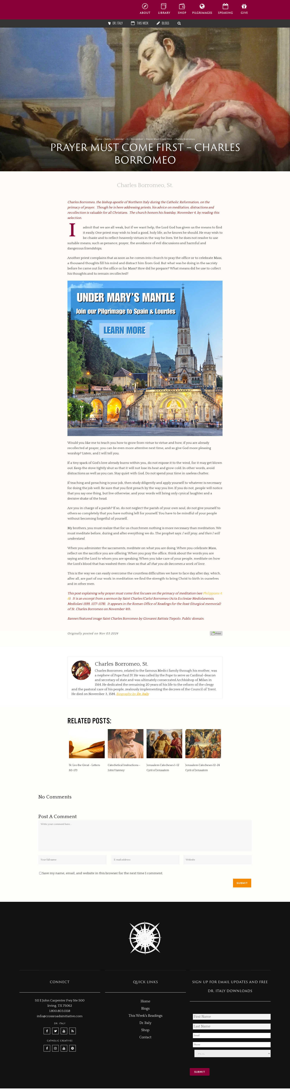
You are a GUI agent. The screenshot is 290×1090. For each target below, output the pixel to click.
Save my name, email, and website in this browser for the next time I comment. (102, 873)
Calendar (119, 139)
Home (98, 139)
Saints (107, 139)
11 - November (134, 139)
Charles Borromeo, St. (145, 185)
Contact (145, 1037)
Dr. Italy (118, 23)
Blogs (165, 23)
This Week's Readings (145, 1016)
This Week (142, 23)
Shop (145, 1030)
